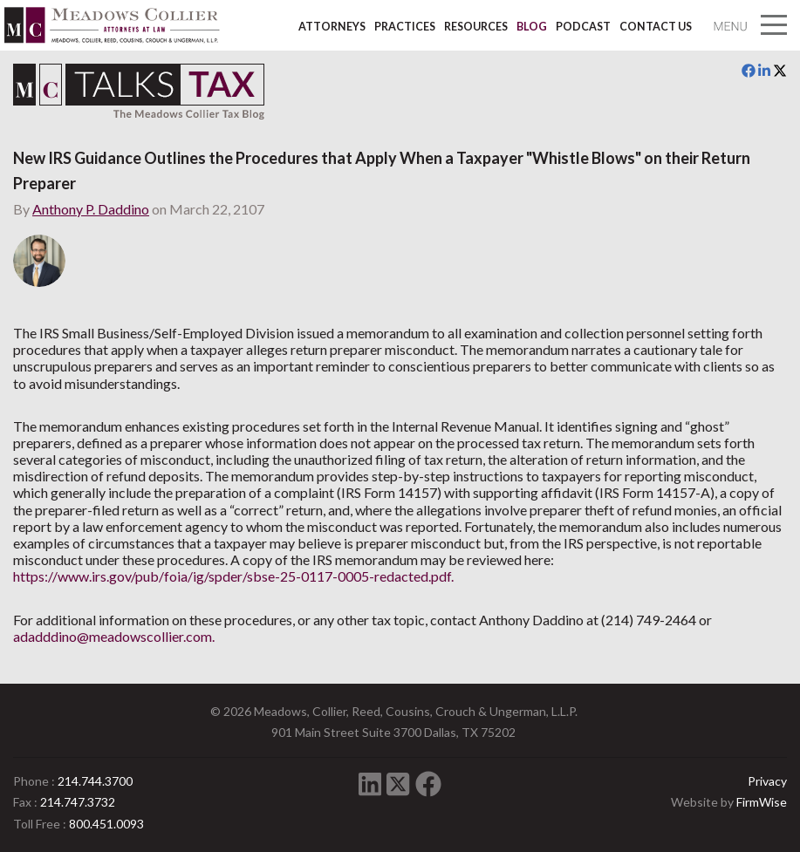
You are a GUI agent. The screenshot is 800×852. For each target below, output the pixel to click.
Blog (531, 26)
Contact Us (655, 26)
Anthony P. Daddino (90, 209)
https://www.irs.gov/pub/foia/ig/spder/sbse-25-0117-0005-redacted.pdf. (233, 576)
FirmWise (761, 801)
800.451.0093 (106, 823)
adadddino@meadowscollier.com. (114, 636)
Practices (404, 26)
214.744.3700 (95, 781)
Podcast (583, 26)
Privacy (767, 781)
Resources (476, 26)
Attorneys (332, 26)
